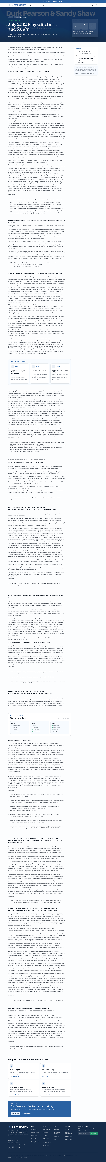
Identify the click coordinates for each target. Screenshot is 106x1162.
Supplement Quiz (47, 1129)
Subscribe (94, 1133)
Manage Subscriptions (68, 1133)
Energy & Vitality (35, 1142)
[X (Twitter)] (19, 1147)
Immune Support (35, 1138)
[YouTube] (16, 1147)
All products (34, 1129)
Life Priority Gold (47, 1142)
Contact (52, 5)
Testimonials (46, 1145)
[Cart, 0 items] (96, 5)
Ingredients (45, 1132)
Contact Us (56, 1136)
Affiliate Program (69, 1136)
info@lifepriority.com (22, 1144)
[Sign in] (92, 5)
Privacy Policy (68, 1139)
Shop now (60, 1)
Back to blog (12, 13)
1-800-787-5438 (12, 1144)
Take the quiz (15, 1113)
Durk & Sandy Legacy (46, 1139)
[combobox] (80, 5)
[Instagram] (13, 1147)
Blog (47, 5)
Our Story (41, 5)
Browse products (26, 1113)
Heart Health (34, 1135)
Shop (30, 5)
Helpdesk (56, 1129)
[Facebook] (9, 1147)
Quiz (36, 5)
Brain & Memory (35, 1132)
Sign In (67, 1129)
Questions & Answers (57, 1133)
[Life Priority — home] (17, 5)
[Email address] (84, 1133)
